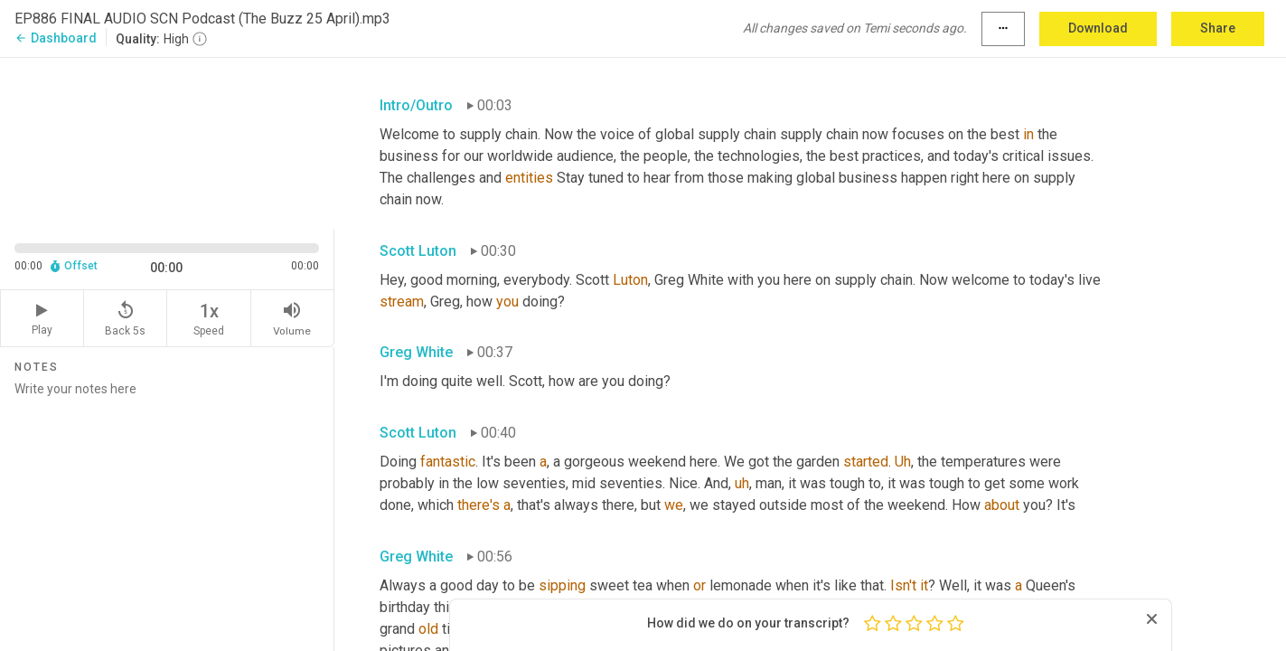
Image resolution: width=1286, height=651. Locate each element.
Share (1217, 28)
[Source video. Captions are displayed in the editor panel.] (167, 141)
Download (1098, 28)
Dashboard (55, 38)
